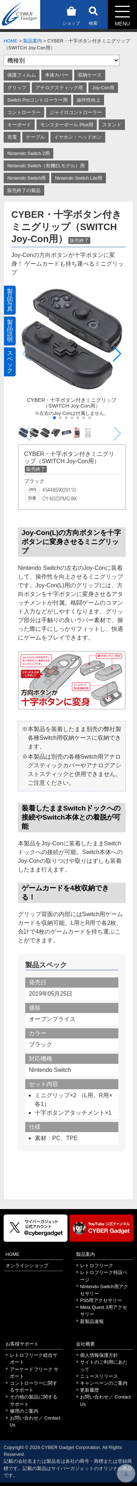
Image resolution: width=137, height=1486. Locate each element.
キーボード (19, 124)
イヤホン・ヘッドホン (78, 137)
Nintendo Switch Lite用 (78, 178)
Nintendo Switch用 (26, 178)
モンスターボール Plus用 (66, 124)
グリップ (16, 87)
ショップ (71, 15)
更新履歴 (89, 1390)
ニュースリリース (99, 1376)
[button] (117, 354)
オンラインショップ (26, 1265)
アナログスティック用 (59, 87)
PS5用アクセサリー (101, 1300)
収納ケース (90, 75)
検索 (93, 15)
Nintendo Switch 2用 (28, 153)
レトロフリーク (96, 1265)
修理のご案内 (24, 1411)
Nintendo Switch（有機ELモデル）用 (46, 165)
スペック (10, 361)
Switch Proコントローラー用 (37, 100)
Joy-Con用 (103, 87)
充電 (12, 137)
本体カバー (57, 75)
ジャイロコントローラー (76, 112)
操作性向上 (88, 100)
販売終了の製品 (24, 190)
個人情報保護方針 (99, 1355)
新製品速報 (92, 1321)
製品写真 (10, 300)
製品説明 (10, 331)
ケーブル (35, 137)
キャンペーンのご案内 (104, 1383)
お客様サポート (22, 1344)
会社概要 (85, 1344)
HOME (11, 41)
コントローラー (24, 112)
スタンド (111, 124)
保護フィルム (21, 75)
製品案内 (32, 41)
